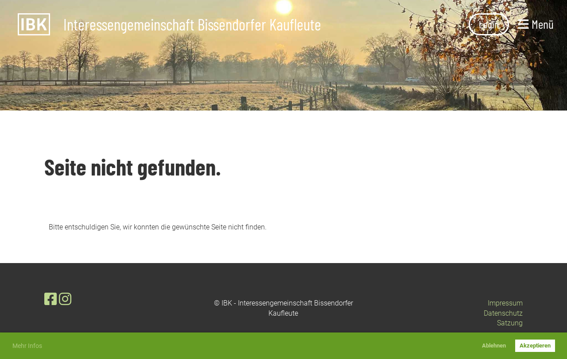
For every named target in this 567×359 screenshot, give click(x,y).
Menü (536, 23)
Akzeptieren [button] (535, 345)
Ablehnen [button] (494, 345)
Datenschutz (503, 313)
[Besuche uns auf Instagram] (65, 299)
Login (489, 24)
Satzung (510, 323)
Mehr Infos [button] (27, 345)
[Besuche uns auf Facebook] (50, 299)
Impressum (505, 303)
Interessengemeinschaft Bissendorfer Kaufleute (192, 24)
